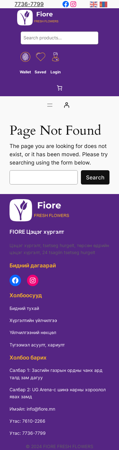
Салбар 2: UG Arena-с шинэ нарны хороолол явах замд (58, 393)
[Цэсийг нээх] (50, 105)
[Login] (66, 105)
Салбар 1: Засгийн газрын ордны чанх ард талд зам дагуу (56, 373)
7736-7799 (29, 4)
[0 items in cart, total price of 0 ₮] (59, 88)
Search (95, 177)
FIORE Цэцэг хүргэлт (37, 232)
